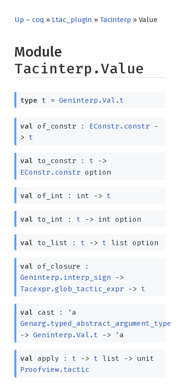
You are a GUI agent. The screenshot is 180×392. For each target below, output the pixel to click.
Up (19, 19)
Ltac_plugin (72, 19)
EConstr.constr (119, 126)
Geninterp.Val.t (91, 100)
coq (38, 19)
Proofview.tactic (54, 369)
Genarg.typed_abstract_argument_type (95, 323)
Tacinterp (115, 19)
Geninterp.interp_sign (65, 277)
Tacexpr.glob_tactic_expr (72, 289)
